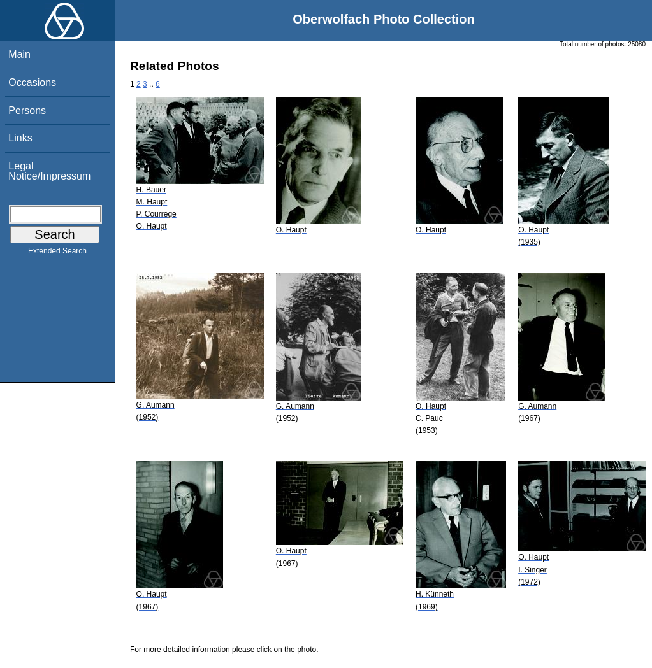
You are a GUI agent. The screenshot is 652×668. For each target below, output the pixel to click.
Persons (27, 110)
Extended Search (57, 253)
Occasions (32, 82)
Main (19, 54)
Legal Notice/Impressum (49, 170)
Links (20, 137)
